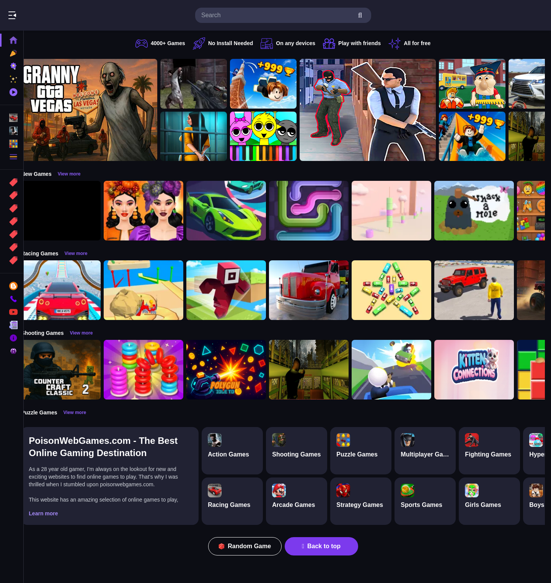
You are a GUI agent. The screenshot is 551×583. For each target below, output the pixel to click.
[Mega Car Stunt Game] (70, 290)
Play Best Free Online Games (49, 15)
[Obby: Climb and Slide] (481, 136)
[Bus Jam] (401, 290)
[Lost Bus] (318, 369)
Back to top (326, 546)
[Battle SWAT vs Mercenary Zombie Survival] (203, 84)
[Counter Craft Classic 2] (70, 369)
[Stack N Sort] (153, 369)
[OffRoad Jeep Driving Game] (483, 290)
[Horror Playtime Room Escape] (203, 136)
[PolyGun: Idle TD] (236, 369)
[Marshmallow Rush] (401, 210)
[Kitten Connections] (483, 369)
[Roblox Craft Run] (236, 290)
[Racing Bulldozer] (153, 290)
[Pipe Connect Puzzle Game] (318, 210)
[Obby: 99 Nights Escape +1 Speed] (70, 210)
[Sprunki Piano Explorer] (273, 136)
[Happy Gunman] (401, 369)
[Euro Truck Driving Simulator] (318, 290)
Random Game (249, 546)
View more (78, 174)
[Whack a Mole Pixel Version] (483, 210)
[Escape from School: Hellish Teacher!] (481, 84)
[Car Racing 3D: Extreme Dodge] (236, 210)
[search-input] (277, 15)
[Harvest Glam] (153, 210)
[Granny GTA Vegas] (99, 110)
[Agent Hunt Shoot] (377, 110)
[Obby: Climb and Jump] (273, 84)
